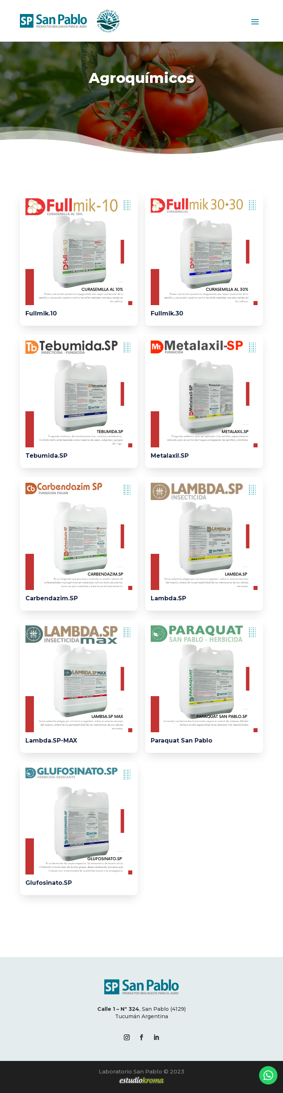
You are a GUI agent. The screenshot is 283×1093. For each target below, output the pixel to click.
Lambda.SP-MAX (51, 740)
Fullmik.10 (41, 313)
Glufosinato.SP (48, 882)
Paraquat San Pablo (181, 740)
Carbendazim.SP (51, 598)
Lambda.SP (168, 598)
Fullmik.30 (167, 313)
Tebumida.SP (46, 456)
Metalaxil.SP (170, 456)
